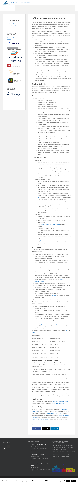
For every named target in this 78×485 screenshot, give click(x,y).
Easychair (53, 295)
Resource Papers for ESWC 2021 (53, 413)
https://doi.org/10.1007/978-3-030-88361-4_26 (46, 324)
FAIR (39, 197)
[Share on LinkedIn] (55, 428)
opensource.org (56, 224)
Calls (26, 8)
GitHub (52, 240)
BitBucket (34, 332)
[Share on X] (46, 428)
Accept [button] (68, 480)
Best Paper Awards (37, 454)
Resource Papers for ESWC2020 (40, 419)
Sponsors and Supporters (56, 8)
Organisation (68, 8)
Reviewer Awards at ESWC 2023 (39, 464)
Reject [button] (73, 480)
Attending (42, 8)
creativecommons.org (45, 224)
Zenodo (46, 240)
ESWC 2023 (18, 8)
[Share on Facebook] (36, 428)
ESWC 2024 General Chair (39, 444)
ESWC (56, 445)
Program (33, 8)
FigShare (41, 240)
